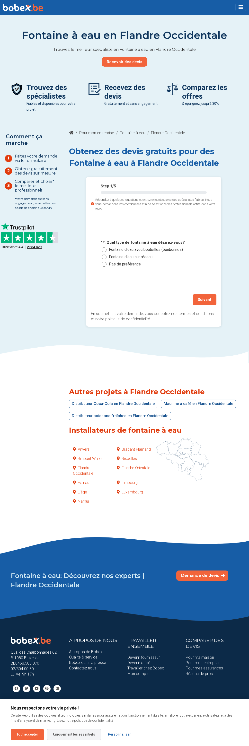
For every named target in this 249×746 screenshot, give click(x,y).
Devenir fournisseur (143, 657)
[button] (241, 7)
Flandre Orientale (133, 467)
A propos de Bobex (85, 651)
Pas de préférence (125, 264)
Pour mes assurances (204, 668)
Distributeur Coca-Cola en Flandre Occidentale (113, 403)
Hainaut (81, 482)
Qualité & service (83, 657)
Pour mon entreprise (96, 133)
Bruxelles (127, 458)
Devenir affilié (138, 662)
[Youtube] (36, 688)
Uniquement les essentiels (74, 734)
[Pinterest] (47, 688)
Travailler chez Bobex (145, 668)
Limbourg (127, 482)
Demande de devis (203, 575)
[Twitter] (26, 688)
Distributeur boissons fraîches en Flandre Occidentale (120, 415)
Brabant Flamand (134, 449)
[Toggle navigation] (240, 7)
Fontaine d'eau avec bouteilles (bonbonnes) (146, 249)
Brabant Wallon (88, 458)
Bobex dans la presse (87, 662)
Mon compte (138, 673)
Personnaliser (119, 734)
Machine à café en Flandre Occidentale (198, 403)
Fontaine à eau (132, 133)
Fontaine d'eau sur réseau (130, 257)
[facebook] (16, 688)
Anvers (81, 449)
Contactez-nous (82, 668)
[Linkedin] (57, 688)
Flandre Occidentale (83, 470)
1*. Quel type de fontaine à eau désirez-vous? (143, 242)
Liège (80, 492)
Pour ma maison (200, 657)
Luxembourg (130, 492)
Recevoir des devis (124, 62)
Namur (81, 501)
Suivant (205, 299)
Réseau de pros (199, 673)
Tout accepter (27, 734)
